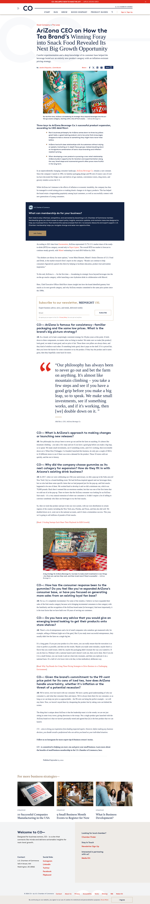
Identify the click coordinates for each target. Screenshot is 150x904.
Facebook (47, 871)
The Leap (56, 25)
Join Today (37, 233)
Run (56, 12)
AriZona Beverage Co (85, 171)
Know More (104, 900)
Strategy (21, 810)
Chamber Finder (89, 837)
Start (47, 12)
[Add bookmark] (109, 67)
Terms (97, 894)
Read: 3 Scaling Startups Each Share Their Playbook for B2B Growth (63, 522)
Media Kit (86, 858)
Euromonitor (63, 244)
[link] (112, 12)
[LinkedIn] (97, 68)
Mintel (61, 250)
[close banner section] (145, 2)
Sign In (123, 12)
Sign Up (130, 12)
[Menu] (18, 8)
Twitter (46, 868)
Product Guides (99, 12)
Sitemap (105, 894)
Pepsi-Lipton (74, 247)
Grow (64, 12)
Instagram (47, 861)
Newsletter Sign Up (90, 846)
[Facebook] (89, 68)
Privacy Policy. (63, 317)
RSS (112, 894)
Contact (59, 894)
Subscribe (103, 313)
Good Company (79, 12)
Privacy (77, 894)
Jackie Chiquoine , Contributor (50, 67)
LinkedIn (47, 864)
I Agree (122, 900)
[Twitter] (93, 68)
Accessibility (87, 894)
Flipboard (47, 875)
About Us (68, 894)
